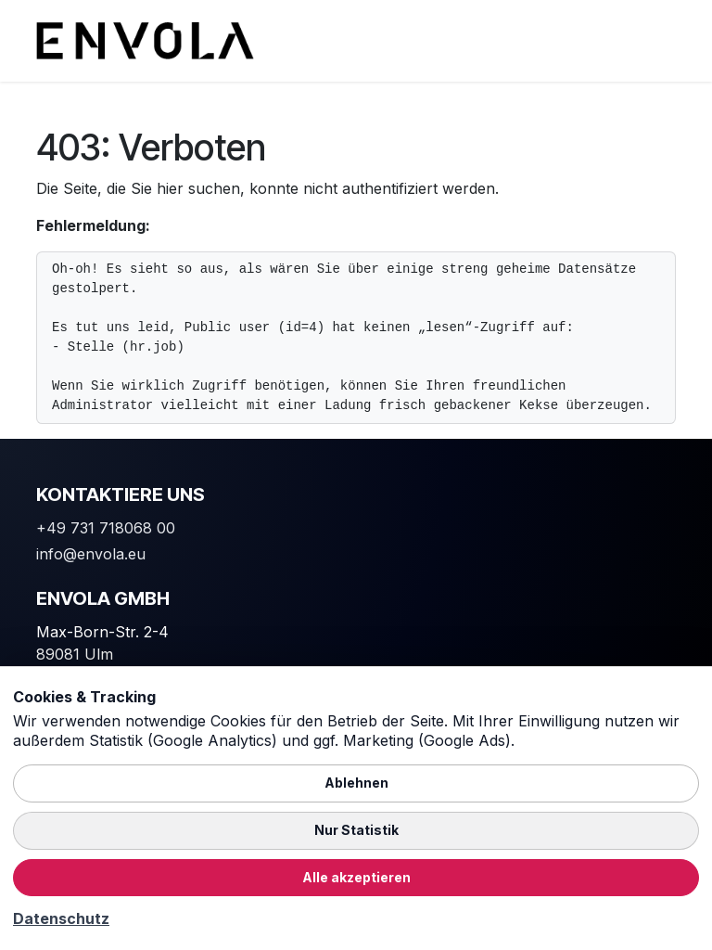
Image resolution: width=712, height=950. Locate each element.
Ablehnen (356, 782)
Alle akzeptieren (356, 877)
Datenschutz (61, 918)
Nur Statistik (356, 830)
